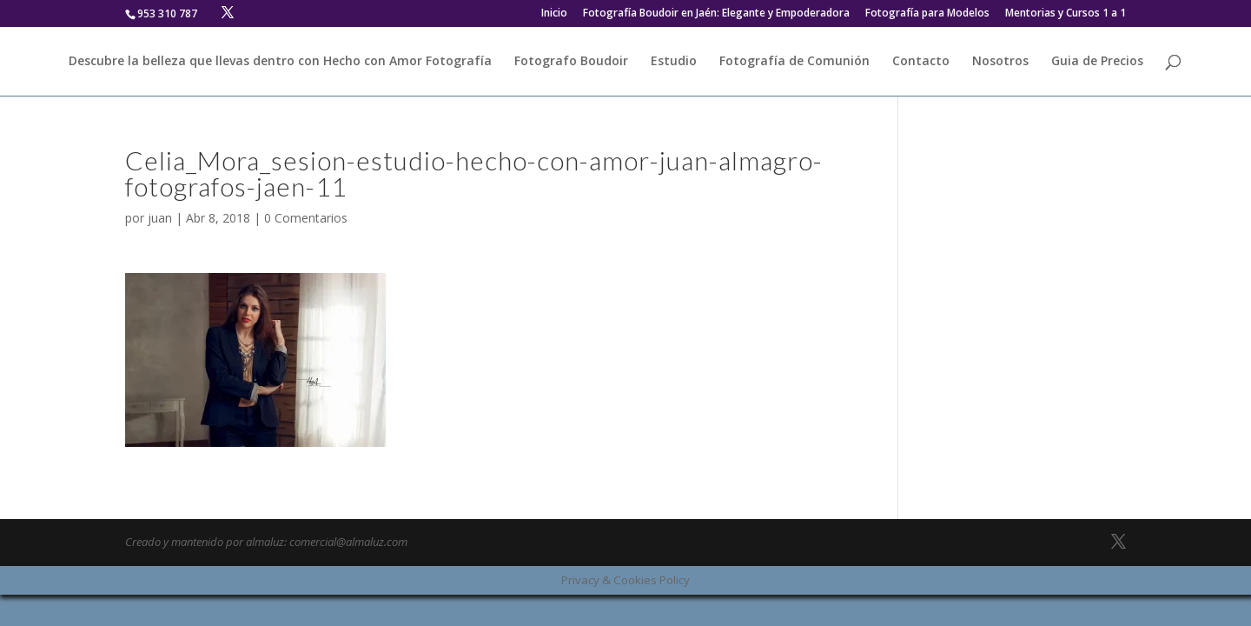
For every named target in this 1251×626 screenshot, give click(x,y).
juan (160, 218)
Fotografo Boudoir (571, 62)
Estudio (674, 62)
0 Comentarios (306, 218)
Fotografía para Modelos (927, 14)
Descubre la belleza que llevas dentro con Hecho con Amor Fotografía (280, 62)
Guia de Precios (1097, 62)
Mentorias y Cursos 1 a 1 (1065, 14)
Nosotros (1000, 62)
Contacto (921, 62)
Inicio (554, 14)
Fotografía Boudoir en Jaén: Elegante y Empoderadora (716, 14)
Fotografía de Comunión (794, 62)
